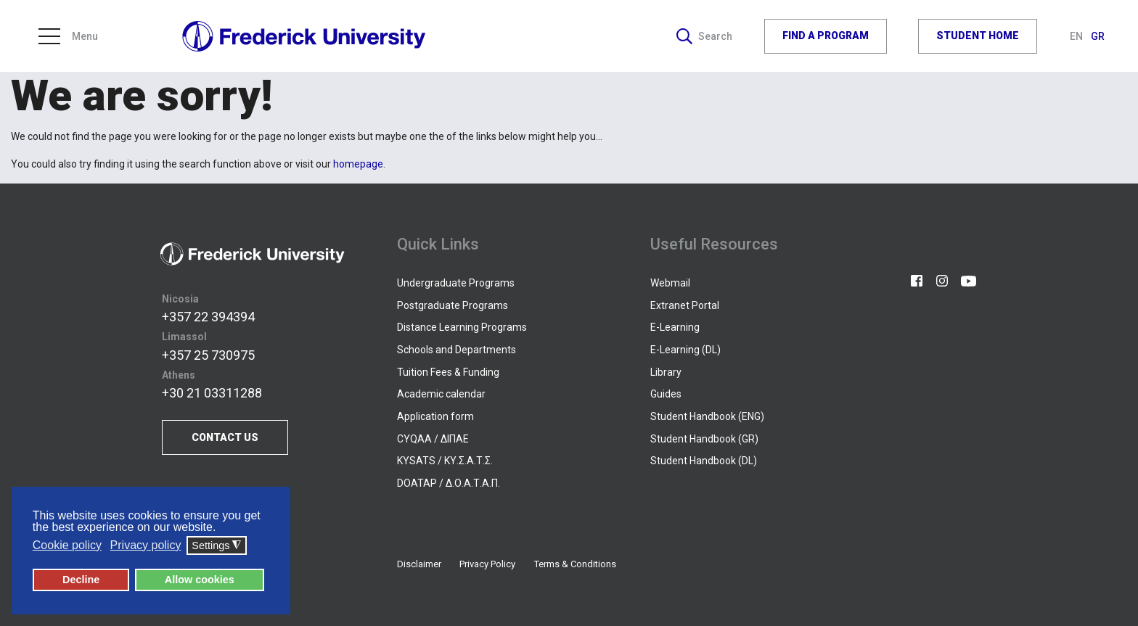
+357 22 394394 (208, 316)
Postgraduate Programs (452, 305)
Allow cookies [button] (199, 579)
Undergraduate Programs (456, 283)
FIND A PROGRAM (825, 35)
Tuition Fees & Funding (448, 372)
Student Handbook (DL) (703, 460)
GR (1098, 35)
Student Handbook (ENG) (707, 416)
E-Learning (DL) (685, 349)
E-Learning (675, 327)
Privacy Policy (487, 564)
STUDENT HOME (977, 35)
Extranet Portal (684, 305)
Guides (665, 394)
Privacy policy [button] (145, 545)
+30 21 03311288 (212, 392)
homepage (358, 164)
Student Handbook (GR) (704, 439)
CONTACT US (225, 437)
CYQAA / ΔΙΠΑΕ (433, 439)
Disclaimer (419, 564)
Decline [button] (80, 579)
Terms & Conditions (575, 564)
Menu (68, 36)
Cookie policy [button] (67, 545)
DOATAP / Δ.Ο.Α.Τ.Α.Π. (448, 483)
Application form (435, 416)
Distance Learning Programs (462, 327)
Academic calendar (441, 394)
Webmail (670, 283)
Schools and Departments (456, 349)
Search (704, 36)
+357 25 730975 (208, 355)
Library (665, 372)
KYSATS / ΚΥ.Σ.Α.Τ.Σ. (445, 460)
